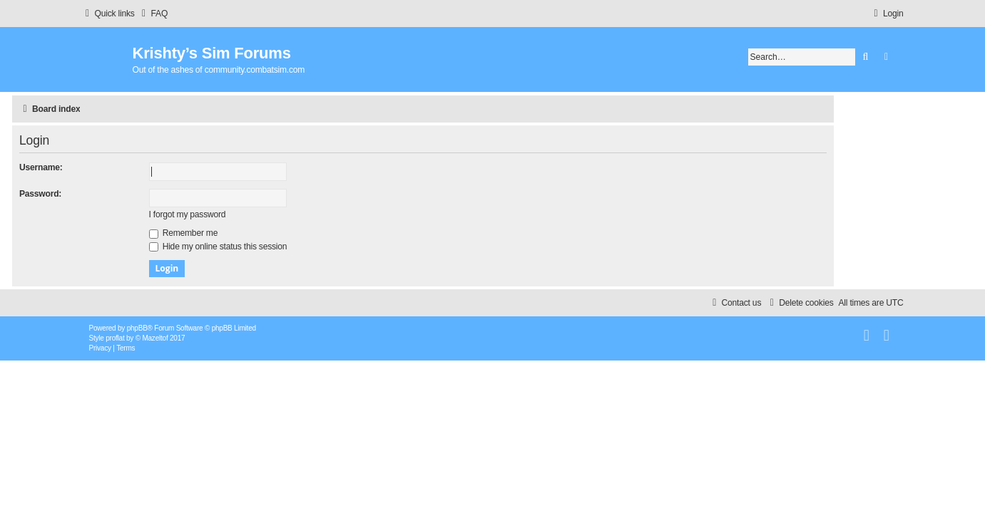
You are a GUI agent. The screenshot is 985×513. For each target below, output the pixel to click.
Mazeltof (155, 338)
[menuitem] (153, 14)
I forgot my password (256, 214)
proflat (115, 338)
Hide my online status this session (287, 247)
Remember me (252, 233)
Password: (110, 194)
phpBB (137, 328)
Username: (111, 167)
